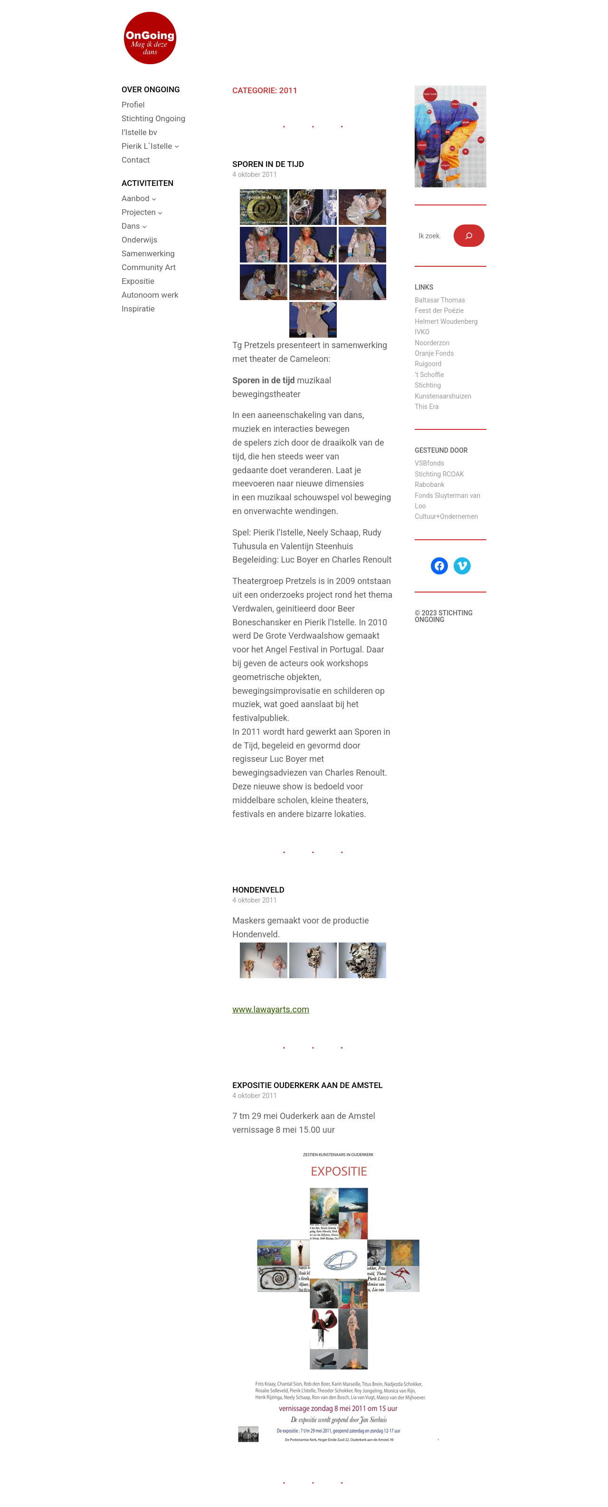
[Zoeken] (469, 235)
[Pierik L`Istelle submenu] (176, 146)
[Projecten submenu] (160, 212)
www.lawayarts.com (270, 1009)
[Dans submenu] (144, 226)
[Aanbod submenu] (154, 198)
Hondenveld (258, 889)
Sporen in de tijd (268, 164)
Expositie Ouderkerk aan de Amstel (307, 1085)
